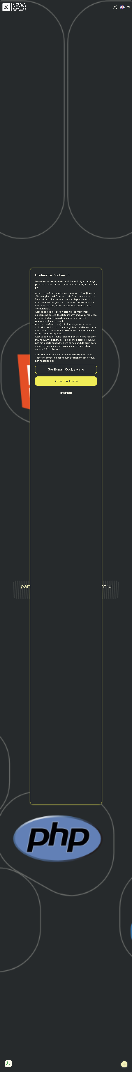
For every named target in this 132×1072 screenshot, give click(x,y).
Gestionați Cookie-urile (66, 369)
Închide (66, 392)
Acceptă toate (66, 381)
